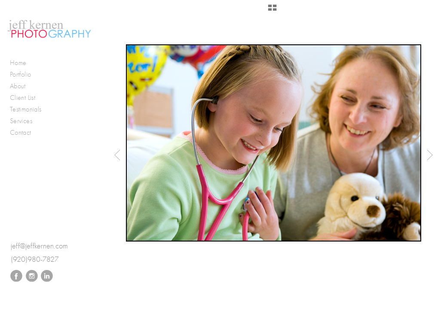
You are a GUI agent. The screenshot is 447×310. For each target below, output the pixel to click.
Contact (20, 132)
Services (21, 121)
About (18, 86)
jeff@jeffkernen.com (39, 246)
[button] (272, 11)
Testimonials (25, 109)
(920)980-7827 (35, 259)
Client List (22, 97)
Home (18, 63)
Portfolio (25, 74)
